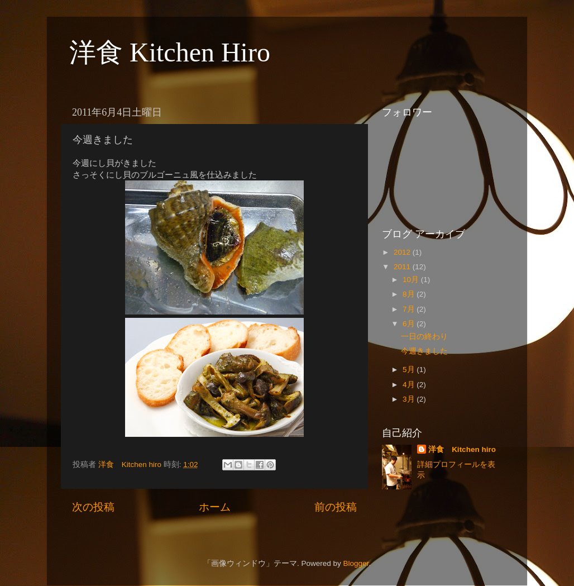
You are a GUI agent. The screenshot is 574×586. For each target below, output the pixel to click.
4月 (410, 384)
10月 (412, 279)
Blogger (356, 563)
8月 (410, 294)
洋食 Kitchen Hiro (169, 52)
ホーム (215, 507)
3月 (410, 399)
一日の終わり (424, 336)
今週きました (424, 351)
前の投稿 (335, 507)
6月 (410, 324)
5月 (410, 369)
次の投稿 (93, 507)
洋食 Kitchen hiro (462, 449)
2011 (403, 267)
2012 (403, 252)
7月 (410, 309)
